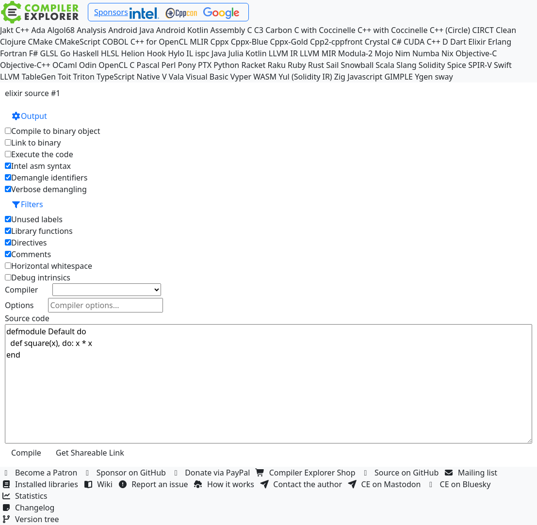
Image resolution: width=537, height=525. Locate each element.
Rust (316, 65)
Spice (456, 65)
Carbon (278, 30)
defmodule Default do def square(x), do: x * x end (268, 383)
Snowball (357, 65)
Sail (332, 65)
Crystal (377, 41)
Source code (27, 318)
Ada (38, 30)
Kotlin (256, 53)
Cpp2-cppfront (336, 41)
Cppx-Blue (249, 41)
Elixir (477, 41)
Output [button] (29, 116)
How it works (225, 484)
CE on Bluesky (460, 484)
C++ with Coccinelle (393, 30)
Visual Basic (207, 76)
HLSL (110, 53)
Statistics (25, 496)
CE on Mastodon (385, 484)
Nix (447, 53)
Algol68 (61, 30)
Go (65, 53)
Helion (133, 53)
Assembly (228, 30)
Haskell (85, 53)
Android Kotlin (182, 30)
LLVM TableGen (28, 76)
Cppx (220, 41)
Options (19, 305)
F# (33, 53)
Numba (425, 53)
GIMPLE (398, 76)
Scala (384, 65)
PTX (205, 65)
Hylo (176, 53)
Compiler (21, 289)
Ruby (297, 65)
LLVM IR (283, 53)
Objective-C (476, 53)
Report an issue (154, 484)
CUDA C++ (422, 41)
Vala (176, 76)
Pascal (148, 65)
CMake (40, 41)
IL (189, 53)
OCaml (64, 65)
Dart (458, 41)
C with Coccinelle (324, 30)
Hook (156, 53)
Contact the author (302, 484)
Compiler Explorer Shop (306, 472)
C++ (22, 30)
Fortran (13, 53)
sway (444, 76)
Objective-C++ (25, 65)
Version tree (31, 519)
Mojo (383, 53)
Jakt (7, 30)
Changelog (29, 507)
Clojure (13, 41)
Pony (186, 65)
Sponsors (111, 12)
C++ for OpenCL (159, 41)
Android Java (131, 30)
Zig (339, 76)
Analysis (91, 30)
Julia (236, 53)
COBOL (115, 41)
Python (226, 65)
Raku (277, 65)
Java (219, 53)
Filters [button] (27, 204)
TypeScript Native (128, 76)
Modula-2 (355, 53)
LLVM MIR (318, 53)
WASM (265, 76)
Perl (169, 65)
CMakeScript (77, 41)
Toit (64, 76)
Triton (84, 76)
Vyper (240, 76)
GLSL (49, 53)
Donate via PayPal (212, 472)
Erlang (499, 41)
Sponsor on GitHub (125, 472)
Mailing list (472, 472)
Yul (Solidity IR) (305, 76)
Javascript (364, 76)
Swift (503, 65)
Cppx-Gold (289, 41)
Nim (402, 53)
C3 (258, 30)
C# (396, 41)
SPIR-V (480, 65)
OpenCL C (116, 65)
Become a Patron (40, 472)
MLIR (199, 41)
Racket (253, 65)
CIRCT (483, 30)
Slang (406, 65)
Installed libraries (41, 484)
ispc (202, 53)
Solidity (432, 65)
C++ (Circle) (450, 30)
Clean (506, 30)
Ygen (424, 76)
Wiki (99, 484)
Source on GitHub (401, 472)
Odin (88, 65)
